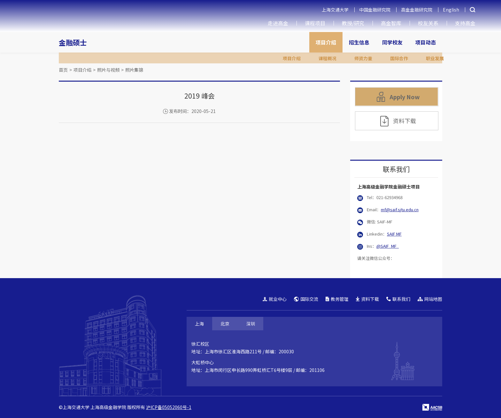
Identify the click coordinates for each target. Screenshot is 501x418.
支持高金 (465, 23)
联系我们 (398, 299)
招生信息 (359, 42)
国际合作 (399, 58)
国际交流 (306, 299)
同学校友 (392, 42)
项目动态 (425, 42)
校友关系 (428, 23)
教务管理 (337, 299)
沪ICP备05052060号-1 (168, 407)
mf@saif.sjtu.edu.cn (400, 209)
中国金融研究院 (374, 9)
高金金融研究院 (416, 9)
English (451, 9)
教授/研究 (353, 23)
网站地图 (430, 299)
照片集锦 (134, 70)
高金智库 (391, 23)
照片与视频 (108, 70)
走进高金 (278, 23)
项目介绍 (326, 42)
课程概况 (327, 58)
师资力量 (363, 58)
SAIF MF (394, 234)
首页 (63, 70)
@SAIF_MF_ (387, 246)
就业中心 (275, 299)
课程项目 (315, 23)
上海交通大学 (335, 9)
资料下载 (398, 121)
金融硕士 (73, 42)
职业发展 (435, 58)
